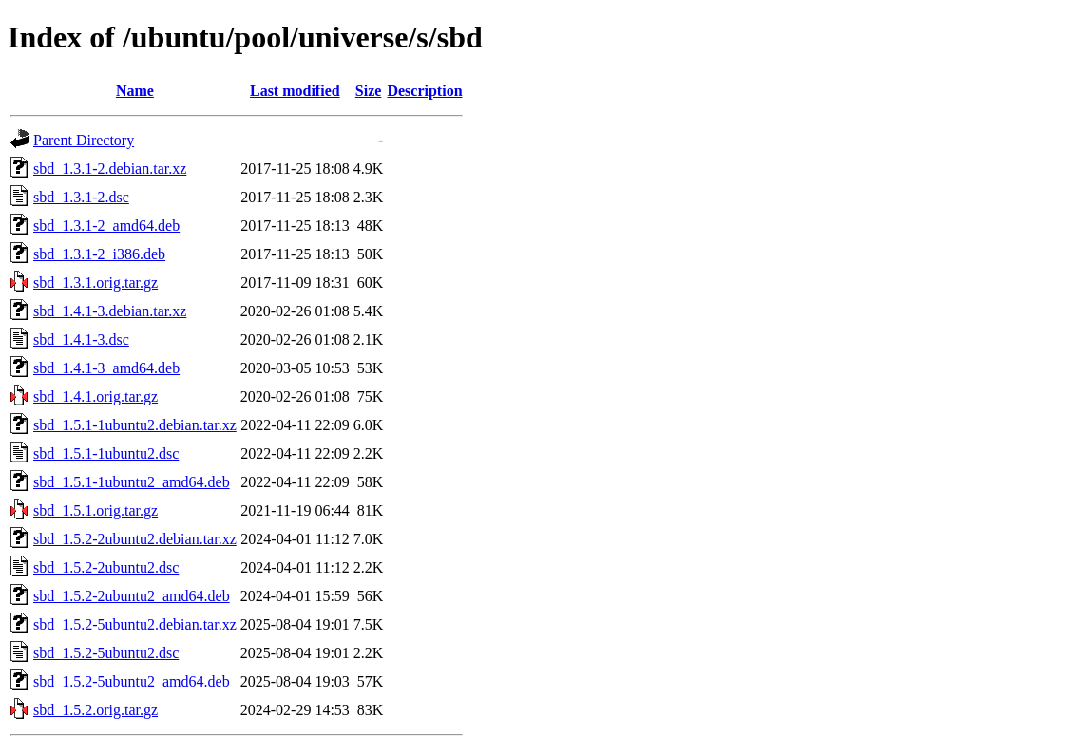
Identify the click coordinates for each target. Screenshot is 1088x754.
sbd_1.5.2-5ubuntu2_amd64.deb (131, 681)
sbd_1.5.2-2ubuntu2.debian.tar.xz (135, 539)
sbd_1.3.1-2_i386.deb (99, 254)
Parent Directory (83, 140)
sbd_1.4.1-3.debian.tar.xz (109, 311)
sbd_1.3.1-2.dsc (81, 197)
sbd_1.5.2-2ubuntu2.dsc (106, 567)
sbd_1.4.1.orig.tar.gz (95, 396)
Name (135, 91)
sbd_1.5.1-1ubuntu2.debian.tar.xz (135, 425)
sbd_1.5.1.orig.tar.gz (95, 510)
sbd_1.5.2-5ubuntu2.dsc (106, 653)
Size (368, 91)
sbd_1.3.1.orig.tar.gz (95, 282)
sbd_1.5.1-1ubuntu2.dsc (106, 453)
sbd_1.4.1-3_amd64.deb (106, 368)
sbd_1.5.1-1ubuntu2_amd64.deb (131, 482)
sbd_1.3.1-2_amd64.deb (106, 225)
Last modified (295, 91)
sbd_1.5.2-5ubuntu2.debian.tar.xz (135, 624)
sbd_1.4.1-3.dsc (81, 339)
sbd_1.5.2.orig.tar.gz (95, 710)
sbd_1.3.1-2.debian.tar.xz (109, 168)
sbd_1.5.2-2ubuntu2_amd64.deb (131, 596)
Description (424, 91)
